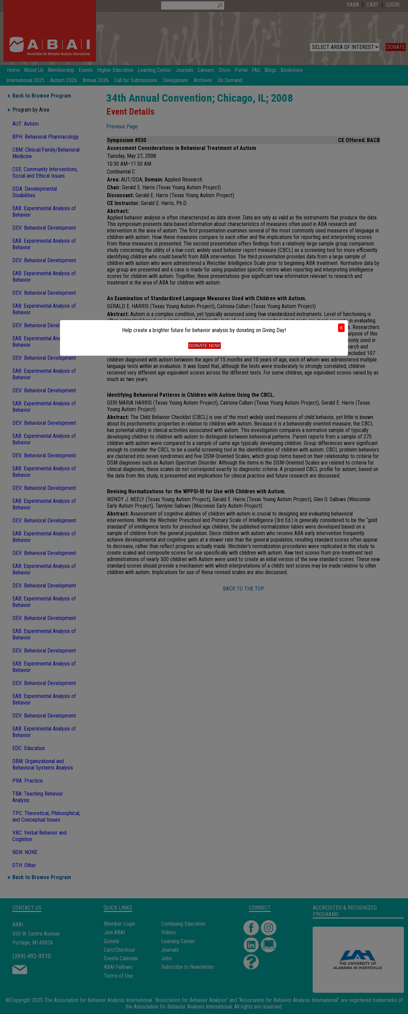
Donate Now (204, 345)
